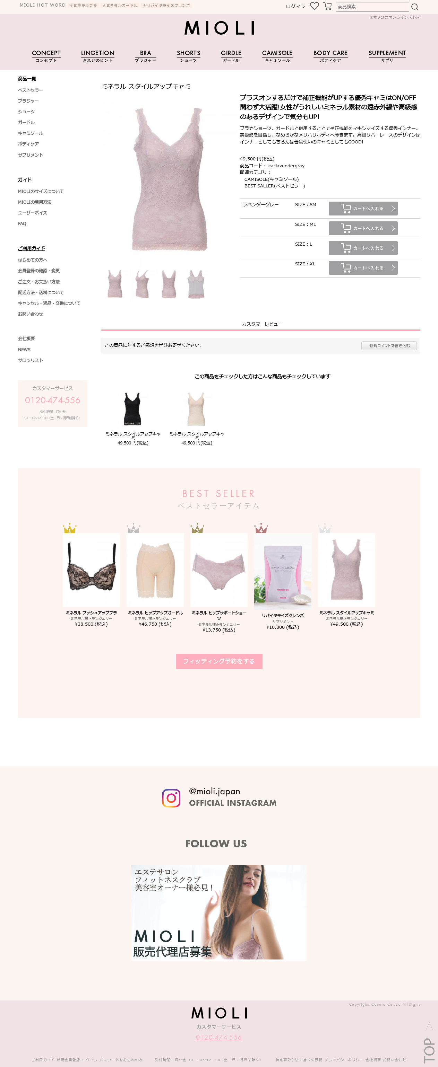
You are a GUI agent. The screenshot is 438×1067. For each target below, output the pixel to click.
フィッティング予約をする (219, 662)
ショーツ (26, 112)
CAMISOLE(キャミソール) (271, 179)
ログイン (296, 6)
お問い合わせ (30, 314)
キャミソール (30, 133)
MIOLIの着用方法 (34, 202)
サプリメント (30, 155)
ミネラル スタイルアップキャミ (133, 436)
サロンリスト (30, 361)
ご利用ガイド (31, 248)
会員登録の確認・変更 (39, 271)
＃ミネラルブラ (83, 5)
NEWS (24, 350)
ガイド (25, 180)
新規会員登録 (68, 1059)
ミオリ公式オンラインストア (394, 17)
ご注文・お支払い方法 (39, 282)
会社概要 (26, 339)
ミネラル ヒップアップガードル (155, 613)
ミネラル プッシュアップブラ (91, 613)
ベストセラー (30, 90)
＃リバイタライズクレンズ (166, 5)
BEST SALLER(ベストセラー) (274, 186)
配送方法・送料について (41, 293)
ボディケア (28, 144)
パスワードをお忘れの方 (121, 1059)
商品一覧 (27, 79)
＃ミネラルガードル (120, 5)
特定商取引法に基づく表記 (299, 1059)
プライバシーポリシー (344, 1059)
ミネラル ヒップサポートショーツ (219, 616)
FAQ (22, 224)
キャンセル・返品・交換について (49, 303)
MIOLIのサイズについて (41, 191)
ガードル (26, 123)
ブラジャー (28, 101)
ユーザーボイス (32, 213)
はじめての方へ (32, 260)
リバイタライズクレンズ (283, 616)
